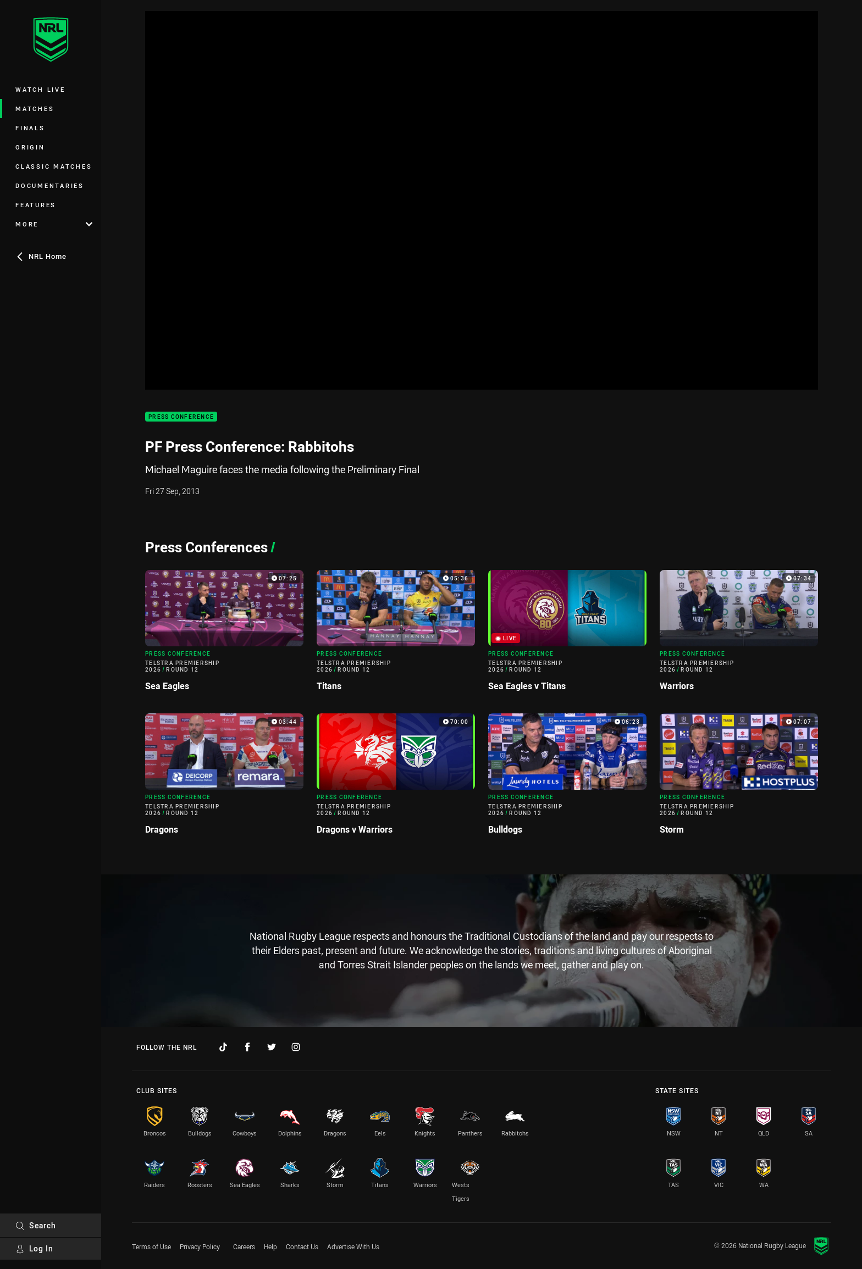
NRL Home (41, 256)
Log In (34, 1248)
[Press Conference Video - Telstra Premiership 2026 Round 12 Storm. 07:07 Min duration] (739, 778)
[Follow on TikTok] (223, 1047)
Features (35, 205)
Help (270, 1246)
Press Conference (181, 416)
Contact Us (302, 1246)
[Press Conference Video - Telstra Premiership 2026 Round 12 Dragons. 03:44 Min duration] (224, 778)
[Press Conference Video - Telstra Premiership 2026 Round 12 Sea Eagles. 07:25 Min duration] (224, 635)
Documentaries (49, 185)
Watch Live (40, 89)
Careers (244, 1246)
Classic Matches (53, 166)
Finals (30, 128)
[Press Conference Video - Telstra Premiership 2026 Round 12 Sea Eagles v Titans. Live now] (567, 635)
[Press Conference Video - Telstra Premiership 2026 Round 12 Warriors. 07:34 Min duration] (739, 635)
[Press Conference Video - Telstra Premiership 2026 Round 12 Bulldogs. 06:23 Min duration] (567, 778)
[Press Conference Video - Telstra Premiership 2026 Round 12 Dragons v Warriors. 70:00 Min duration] (396, 778)
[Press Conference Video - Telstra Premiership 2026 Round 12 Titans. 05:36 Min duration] (396, 635)
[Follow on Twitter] (271, 1047)
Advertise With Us (353, 1246)
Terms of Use (151, 1246)
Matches (34, 108)
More (53, 224)
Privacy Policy (200, 1246)
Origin (30, 147)
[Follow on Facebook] (247, 1047)
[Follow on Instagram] (295, 1047)
